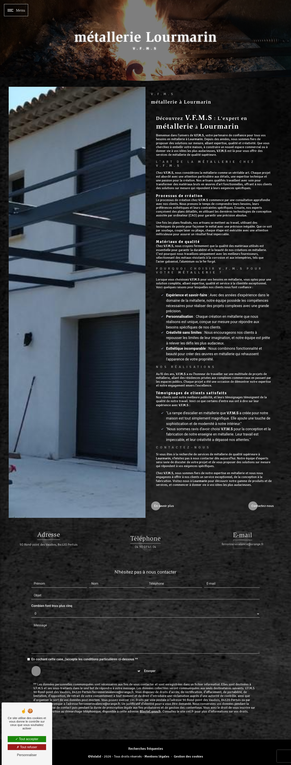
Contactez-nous (262, 506)
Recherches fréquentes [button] (145, 748)
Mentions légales (156, 757)
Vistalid (96, 757)
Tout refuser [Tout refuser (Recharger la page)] (27, 747)
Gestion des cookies (188, 757)
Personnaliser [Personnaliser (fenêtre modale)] (27, 755)
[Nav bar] (16, 10)
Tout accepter (26, 739)
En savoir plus (164, 506)
